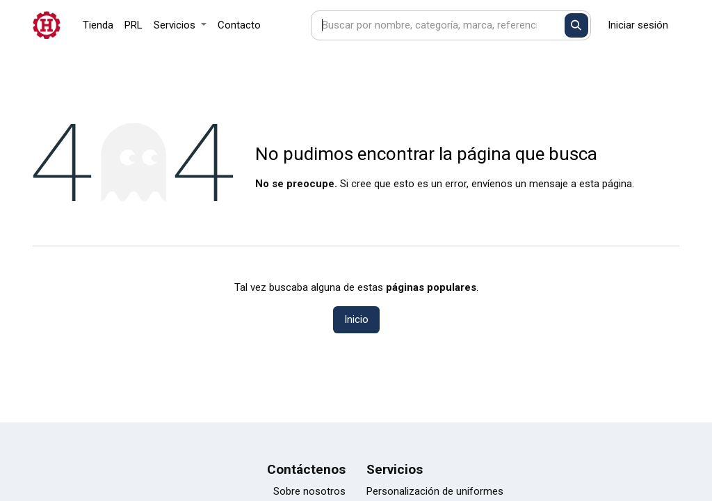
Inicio (356, 319)
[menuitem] (98, 25)
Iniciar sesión (638, 25)
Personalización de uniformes (434, 491)
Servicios (394, 469)
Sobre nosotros (309, 491)
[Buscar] (577, 25)
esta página (605, 183)
